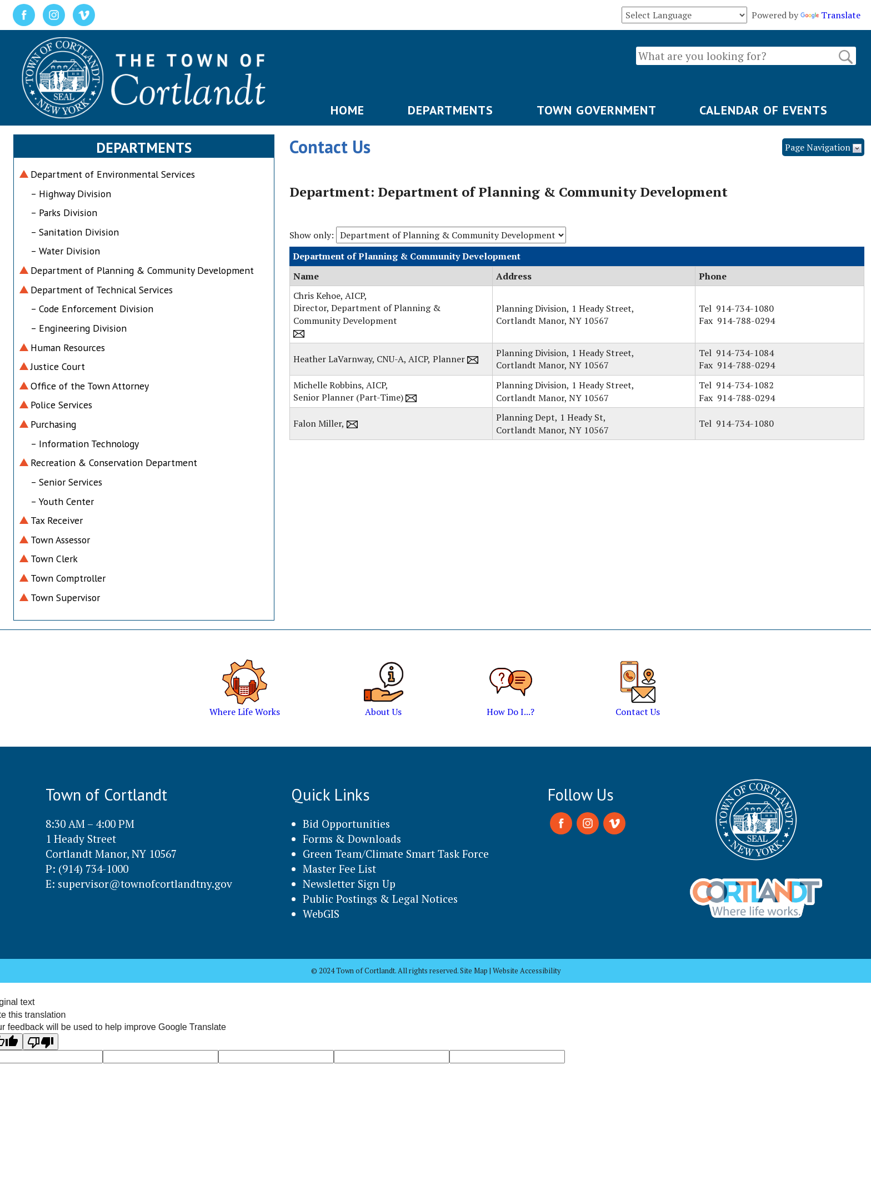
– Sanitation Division (75, 232)
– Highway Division (71, 193)
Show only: (311, 235)
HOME (347, 110)
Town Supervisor (65, 597)
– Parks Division (64, 212)
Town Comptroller (68, 578)
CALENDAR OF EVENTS (763, 110)
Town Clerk (54, 558)
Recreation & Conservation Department (114, 462)
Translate (830, 15)
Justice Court (58, 366)
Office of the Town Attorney (90, 385)
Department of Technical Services (102, 289)
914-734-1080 (745, 308)
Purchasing (53, 424)
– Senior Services (66, 482)
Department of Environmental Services (113, 174)
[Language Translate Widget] (684, 15)
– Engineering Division (79, 328)
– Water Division (65, 250)
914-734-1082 (745, 385)
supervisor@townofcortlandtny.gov (145, 884)
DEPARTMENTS (450, 110)
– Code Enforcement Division (92, 308)
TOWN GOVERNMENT (597, 110)
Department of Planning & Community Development (142, 270)
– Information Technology (85, 443)
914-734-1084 (745, 353)
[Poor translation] (40, 1041)
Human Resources (68, 347)
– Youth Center (62, 501)
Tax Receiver (57, 520)
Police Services (61, 404)
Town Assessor (60, 539)
